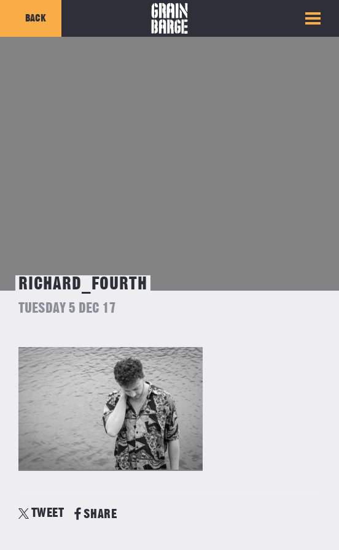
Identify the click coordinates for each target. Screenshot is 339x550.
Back (35, 18)
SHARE (95, 514)
